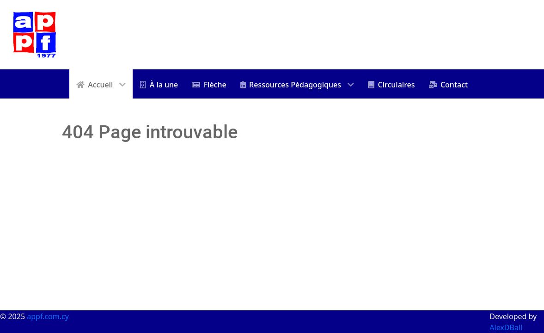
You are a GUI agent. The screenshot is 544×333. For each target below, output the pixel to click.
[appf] (35, 34)
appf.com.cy (48, 316)
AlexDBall (505, 327)
